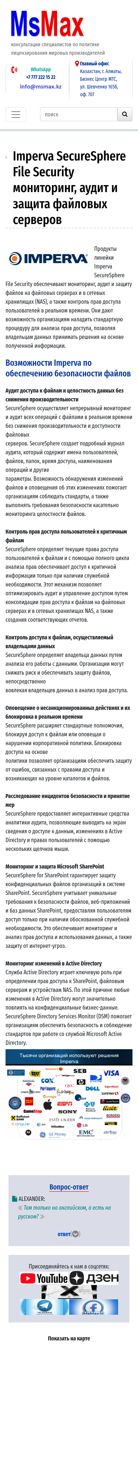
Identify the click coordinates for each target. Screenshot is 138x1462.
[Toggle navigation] (16, 114)
